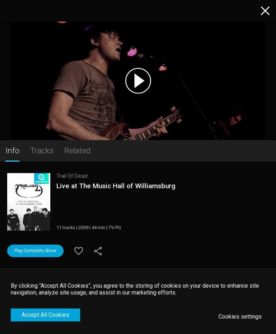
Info (12, 150)
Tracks (42, 150)
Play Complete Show (35, 250)
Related (77, 150)
